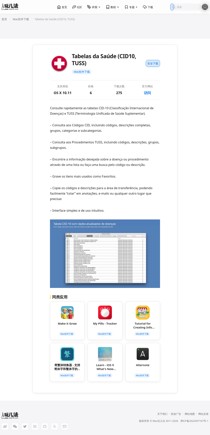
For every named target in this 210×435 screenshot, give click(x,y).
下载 (148, 7)
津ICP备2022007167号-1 (194, 421)
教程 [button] (112, 7)
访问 (147, 92)
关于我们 (162, 414)
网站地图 (190, 414)
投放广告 (176, 414)
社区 (77, 7)
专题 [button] (131, 7)
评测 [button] (94, 7)
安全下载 (152, 63)
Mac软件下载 (82, 72)
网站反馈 (203, 414)
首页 (62, 7)
